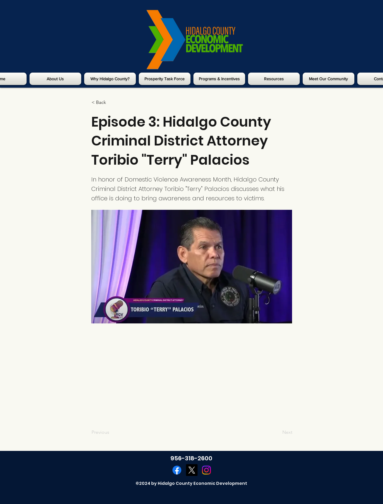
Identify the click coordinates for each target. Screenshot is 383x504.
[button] (55, 79)
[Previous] (111, 432)
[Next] (277, 432)
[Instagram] (206, 470)
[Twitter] (192, 470)
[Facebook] (177, 470)
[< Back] (111, 102)
